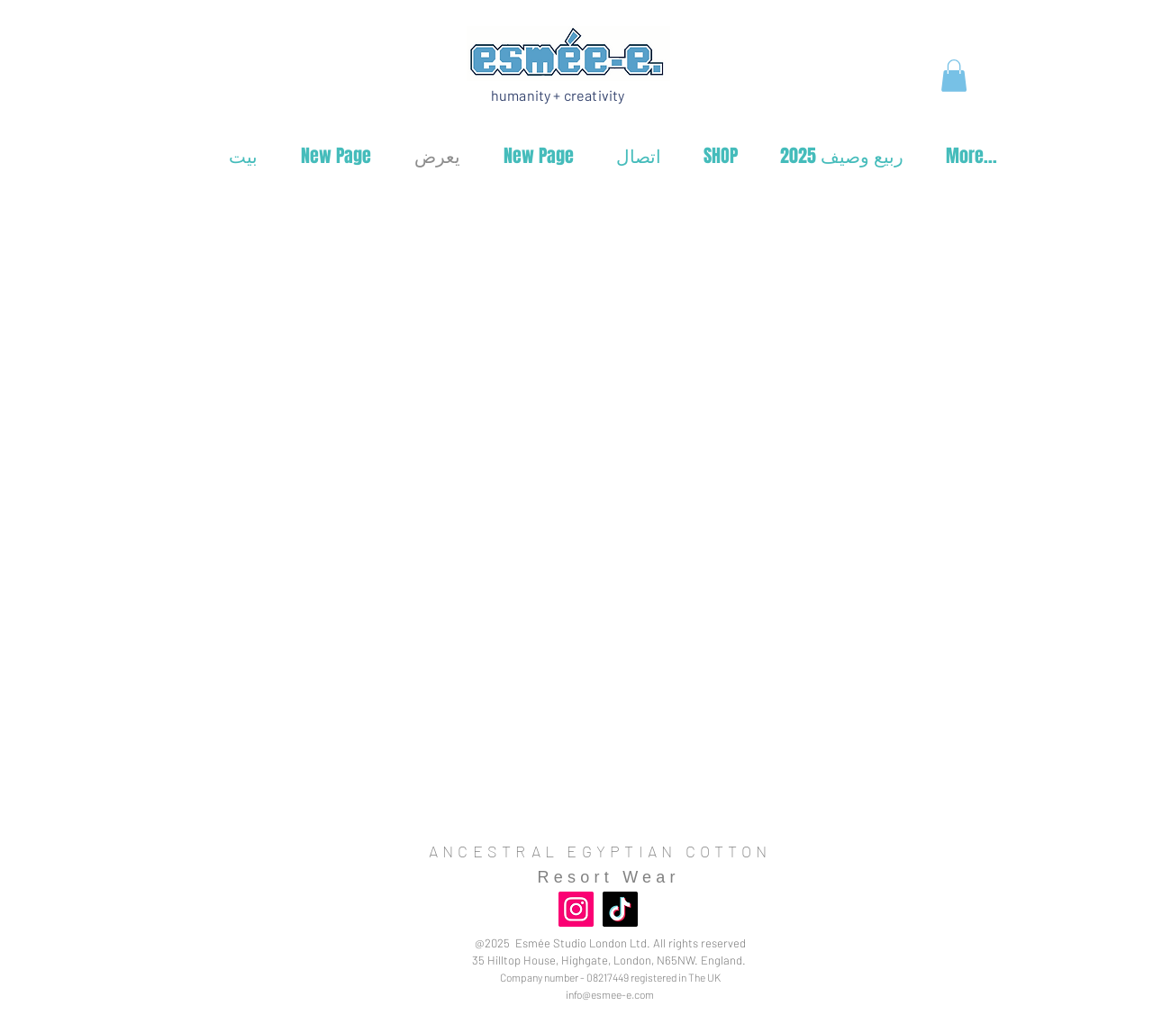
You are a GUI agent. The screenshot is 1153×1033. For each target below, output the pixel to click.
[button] (953, 75)
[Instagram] (576, 909)
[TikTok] (620, 909)
